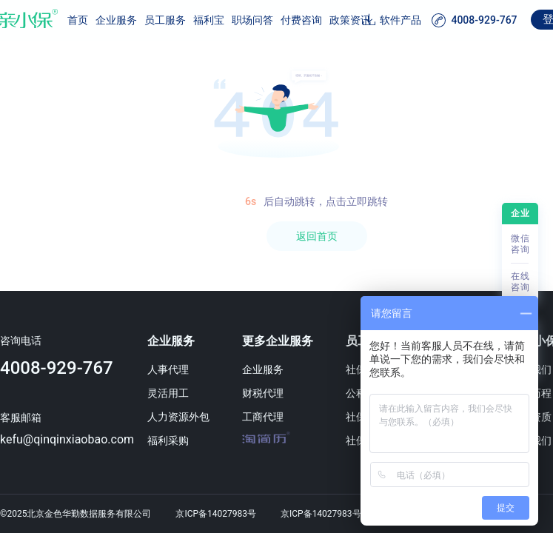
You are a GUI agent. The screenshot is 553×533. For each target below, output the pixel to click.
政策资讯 (350, 20)
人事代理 (168, 369)
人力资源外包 (178, 417)
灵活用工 (168, 393)
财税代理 (263, 393)
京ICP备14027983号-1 (325, 514)
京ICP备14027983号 (215, 514)
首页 (77, 20)
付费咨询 (301, 20)
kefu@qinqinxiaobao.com (67, 439)
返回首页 (317, 236)
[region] (276, 287)
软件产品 (400, 20)
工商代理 (263, 417)
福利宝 (208, 20)
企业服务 (116, 20)
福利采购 (168, 440)
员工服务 (165, 20)
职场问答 (252, 20)
